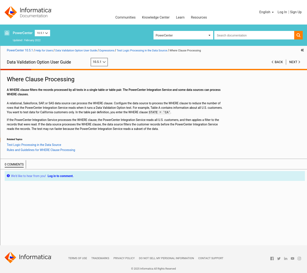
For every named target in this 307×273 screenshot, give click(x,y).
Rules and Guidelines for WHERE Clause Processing (49, 144)
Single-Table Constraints (23, 175)
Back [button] (279, 62)
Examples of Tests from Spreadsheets (32, 184)
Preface (12, 72)
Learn (180, 17)
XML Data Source (18, 86)
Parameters (21, 131)
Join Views (14, 198)
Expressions (15, 99)
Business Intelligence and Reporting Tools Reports (40, 207)
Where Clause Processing (34, 140)
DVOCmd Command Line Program (29, 216)
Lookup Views (16, 193)
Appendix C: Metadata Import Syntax (31, 234)
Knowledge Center (156, 17)
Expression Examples (27, 158)
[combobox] (254, 35)
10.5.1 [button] (42, 33)
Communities (125, 17)
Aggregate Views (18, 202)
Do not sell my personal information (166, 258)
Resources (199, 17)
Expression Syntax (25, 117)
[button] (266, 12)
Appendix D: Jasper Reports (25, 238)
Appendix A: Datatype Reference (28, 225)
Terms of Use (77, 258)
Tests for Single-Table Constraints (29, 180)
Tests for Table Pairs (20, 171)
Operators (20, 126)
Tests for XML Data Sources (25, 90)
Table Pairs (14, 166)
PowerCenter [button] (164, 35)
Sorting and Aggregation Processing (41, 149)
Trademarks (100, 258)
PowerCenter (23, 33)
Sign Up (296, 12)
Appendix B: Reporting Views (26, 229)
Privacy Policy (124, 258)
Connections (15, 95)
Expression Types (25, 108)
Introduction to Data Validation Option (32, 77)
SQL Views (14, 189)
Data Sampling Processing (35, 153)
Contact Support (210, 258)
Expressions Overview (28, 104)
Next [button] (293, 62)
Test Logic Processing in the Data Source (40, 135)
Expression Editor (25, 113)
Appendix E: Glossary (21, 243)
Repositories (15, 81)
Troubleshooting (18, 220)
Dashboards (15, 211)
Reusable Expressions (28, 162)
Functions (20, 122)
